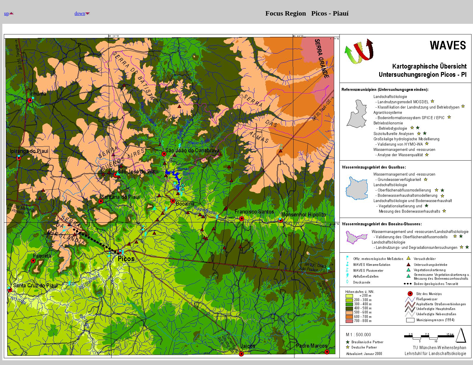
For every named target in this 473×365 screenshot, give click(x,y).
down (80, 13)
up (6, 13)
